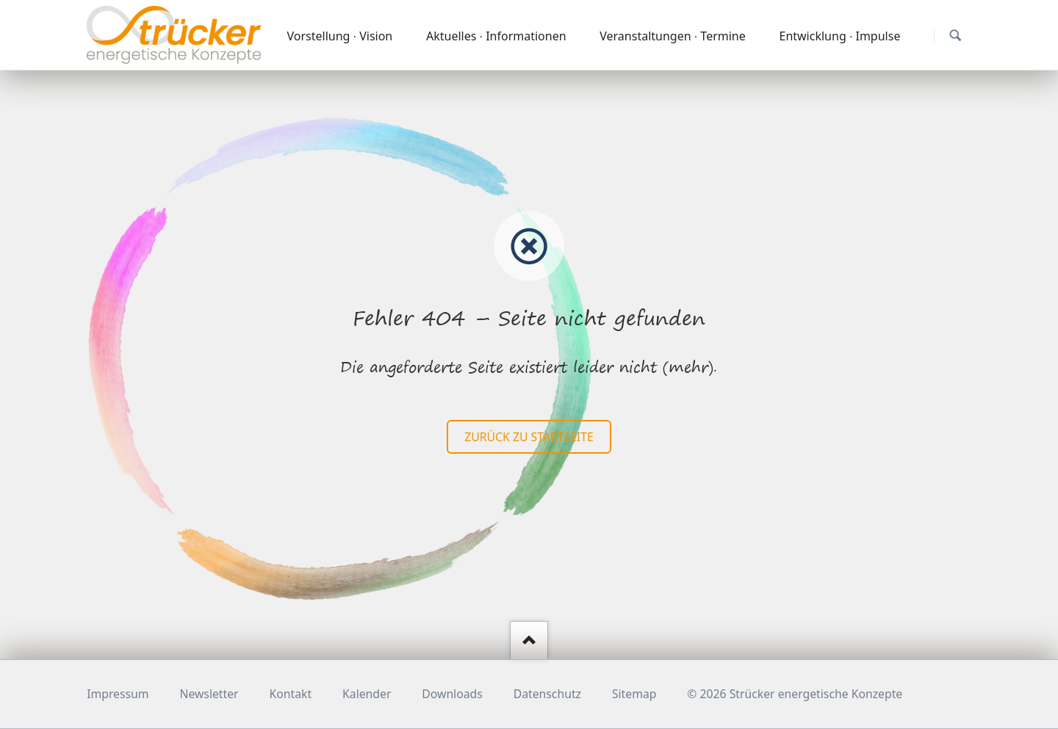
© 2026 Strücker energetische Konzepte (794, 694)
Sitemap (634, 694)
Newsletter (208, 694)
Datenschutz (547, 694)
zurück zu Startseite (528, 437)
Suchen (956, 35)
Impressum (117, 694)
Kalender (366, 694)
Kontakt (291, 694)
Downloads (452, 694)
